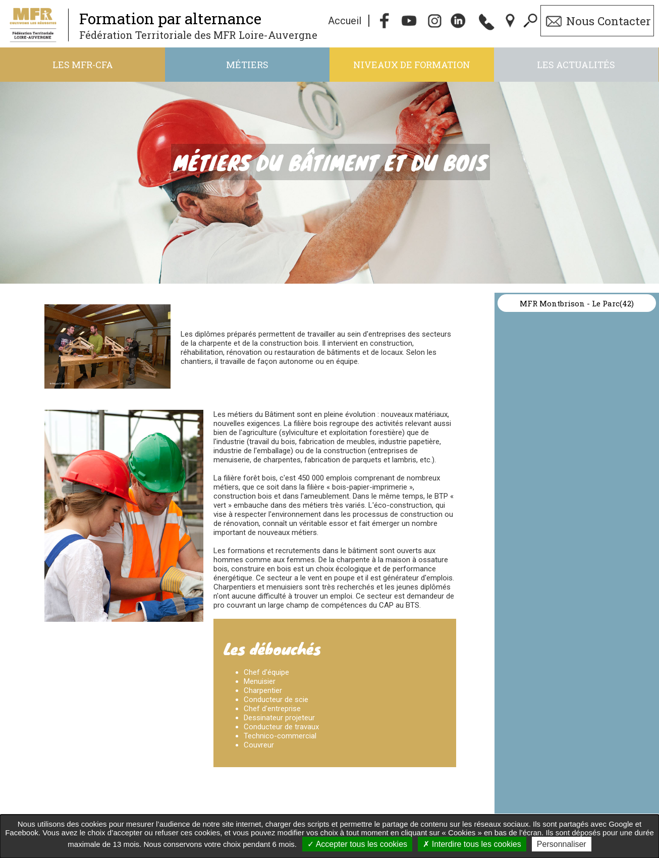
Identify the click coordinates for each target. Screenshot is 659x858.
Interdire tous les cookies (472, 844)
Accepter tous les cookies (357, 844)
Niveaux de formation (411, 65)
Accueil (344, 21)
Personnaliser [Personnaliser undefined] (561, 844)
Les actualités (576, 65)
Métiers (247, 65)
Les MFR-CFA (82, 65)
